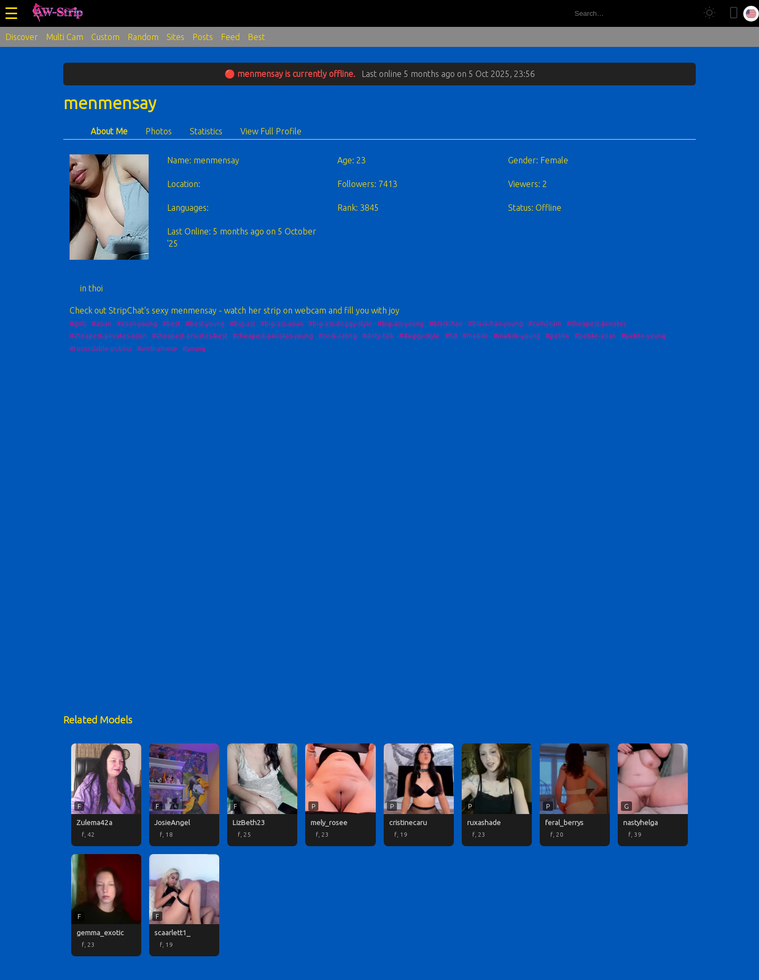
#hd (451, 335)
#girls (78, 323)
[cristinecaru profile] (419, 794)
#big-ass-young (400, 323)
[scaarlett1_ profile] (184, 905)
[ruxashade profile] (497, 794)
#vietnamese (157, 348)
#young (194, 348)
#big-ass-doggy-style (340, 323)
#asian (101, 323)
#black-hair (446, 323)
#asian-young (136, 323)
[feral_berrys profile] (575, 794)
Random (143, 37)
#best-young (205, 323)
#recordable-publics (101, 348)
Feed (230, 37)
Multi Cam (64, 37)
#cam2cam (544, 323)
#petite (557, 335)
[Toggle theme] (709, 13)
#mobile (475, 335)
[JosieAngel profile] (184, 794)
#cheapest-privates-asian (108, 335)
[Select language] (751, 14)
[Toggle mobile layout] (733, 13)
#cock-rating (337, 335)
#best (171, 323)
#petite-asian (595, 335)
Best (256, 37)
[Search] (684, 13)
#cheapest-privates (596, 323)
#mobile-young (516, 335)
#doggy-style (419, 335)
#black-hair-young (495, 323)
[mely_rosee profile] (340, 794)
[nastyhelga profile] (653, 794)
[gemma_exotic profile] (106, 905)
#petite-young (643, 335)
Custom (105, 37)
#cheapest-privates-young (272, 335)
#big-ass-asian (281, 323)
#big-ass (242, 323)
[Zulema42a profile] (106, 794)
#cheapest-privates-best (189, 335)
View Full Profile (270, 131)
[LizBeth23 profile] (262, 794)
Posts (202, 37)
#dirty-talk (378, 335)
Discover (21, 37)
